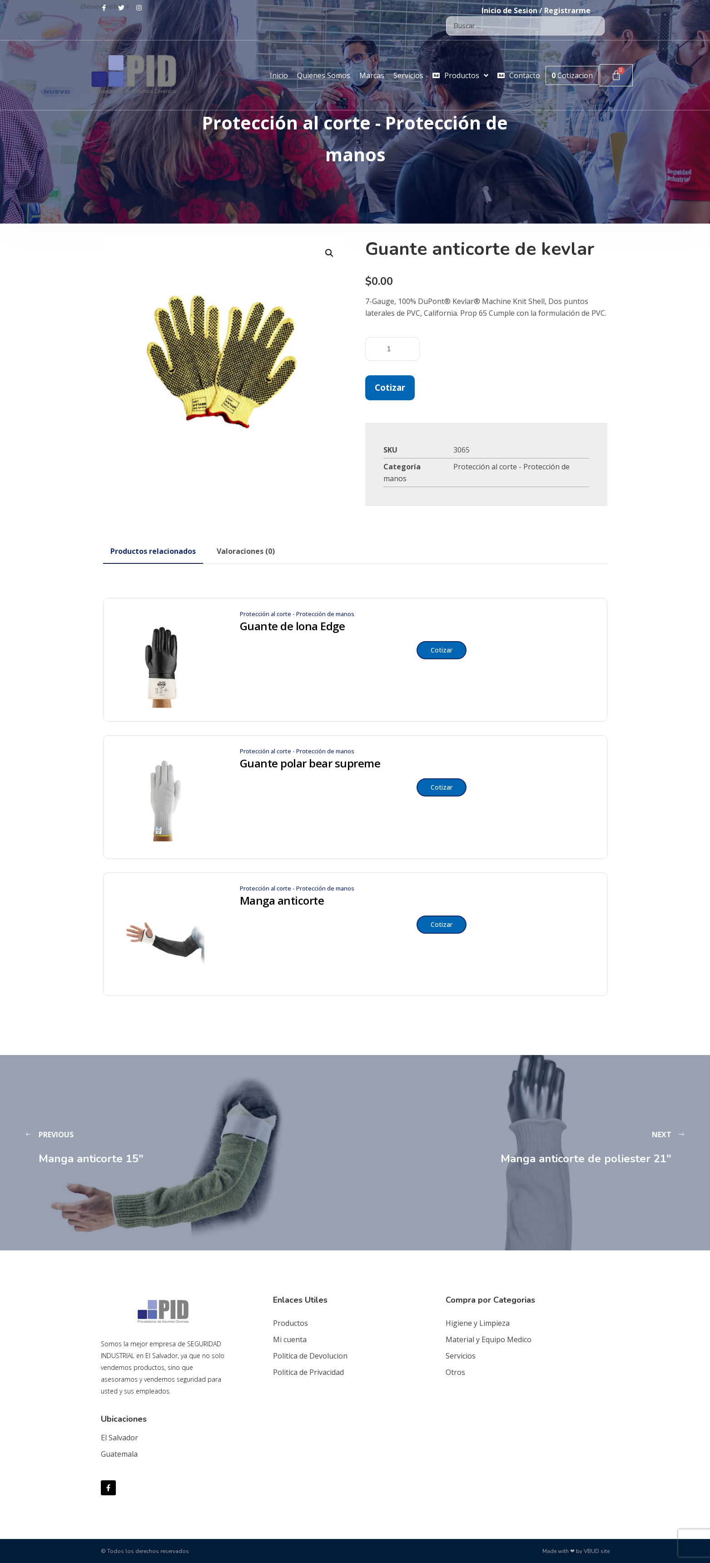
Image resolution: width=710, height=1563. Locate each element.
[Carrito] (616, 75)
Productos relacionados (153, 551)
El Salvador (119, 1438)
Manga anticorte (282, 900)
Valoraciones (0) (246, 551)
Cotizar (390, 387)
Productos (290, 1323)
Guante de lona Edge (292, 626)
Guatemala (119, 1454)
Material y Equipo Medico (488, 1339)
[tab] (153, 551)
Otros (455, 1372)
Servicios (461, 1356)
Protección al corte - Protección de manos (297, 614)
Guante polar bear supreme (310, 763)
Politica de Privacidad (308, 1372)
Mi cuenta (290, 1339)
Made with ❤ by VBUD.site (576, 1551)
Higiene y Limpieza (478, 1323)
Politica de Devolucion (310, 1356)
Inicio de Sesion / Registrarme (536, 10)
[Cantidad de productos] (392, 349)
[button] (329, 253)
